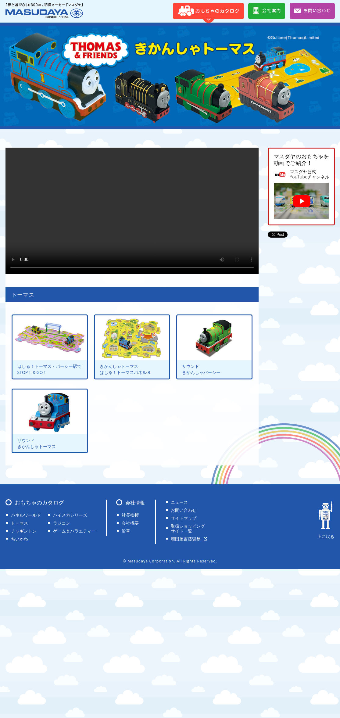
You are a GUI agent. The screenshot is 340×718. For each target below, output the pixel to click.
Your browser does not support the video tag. (132, 211)
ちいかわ (19, 539)
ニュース (179, 502)
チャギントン (24, 531)
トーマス (19, 523)
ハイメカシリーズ (70, 515)
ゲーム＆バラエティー (74, 531)
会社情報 (135, 502)
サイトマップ (183, 518)
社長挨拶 (130, 515)
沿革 (126, 531)
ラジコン (61, 523)
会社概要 (130, 523)
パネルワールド (26, 515)
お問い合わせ (183, 510)
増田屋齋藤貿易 (186, 539)
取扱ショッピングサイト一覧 (188, 528)
